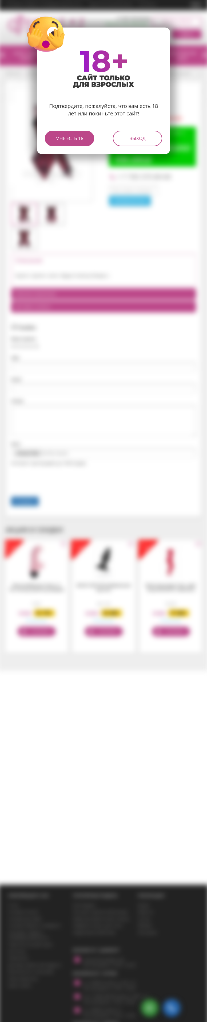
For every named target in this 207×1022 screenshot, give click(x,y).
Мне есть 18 (69, 138)
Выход (137, 138)
